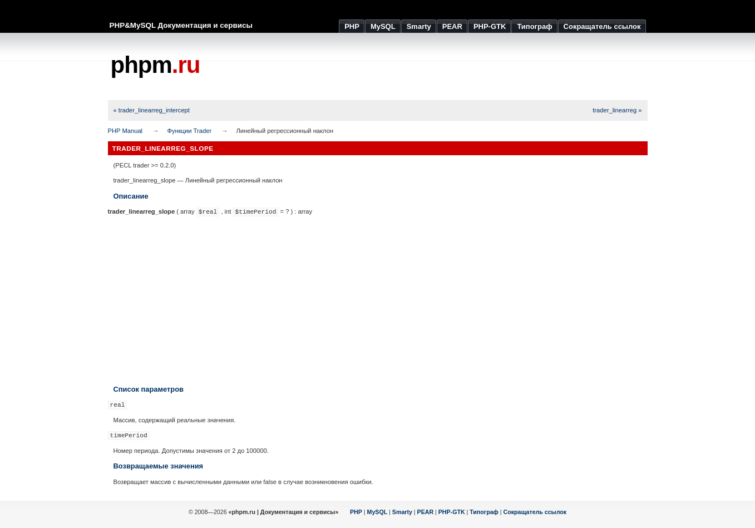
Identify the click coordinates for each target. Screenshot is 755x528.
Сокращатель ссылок (535, 512)
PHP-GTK (451, 512)
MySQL (377, 512)
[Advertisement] (445, 67)
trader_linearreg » (617, 110)
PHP (356, 512)
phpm (155, 65)
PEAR (425, 512)
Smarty (402, 512)
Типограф (484, 512)
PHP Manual (125, 130)
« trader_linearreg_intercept (152, 110)
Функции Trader (189, 130)
